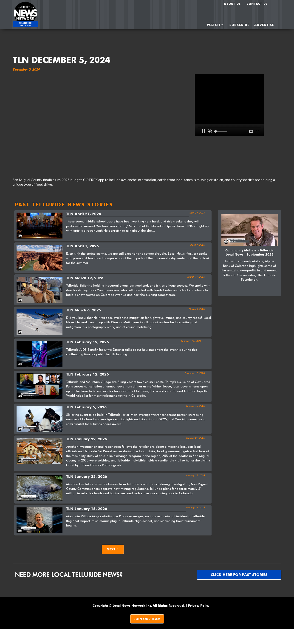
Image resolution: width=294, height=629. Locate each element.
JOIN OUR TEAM (147, 619)
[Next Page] (113, 549)
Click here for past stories (239, 574)
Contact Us (257, 4)
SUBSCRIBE (239, 25)
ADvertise (264, 25)
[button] (211, 25)
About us (232, 4)
